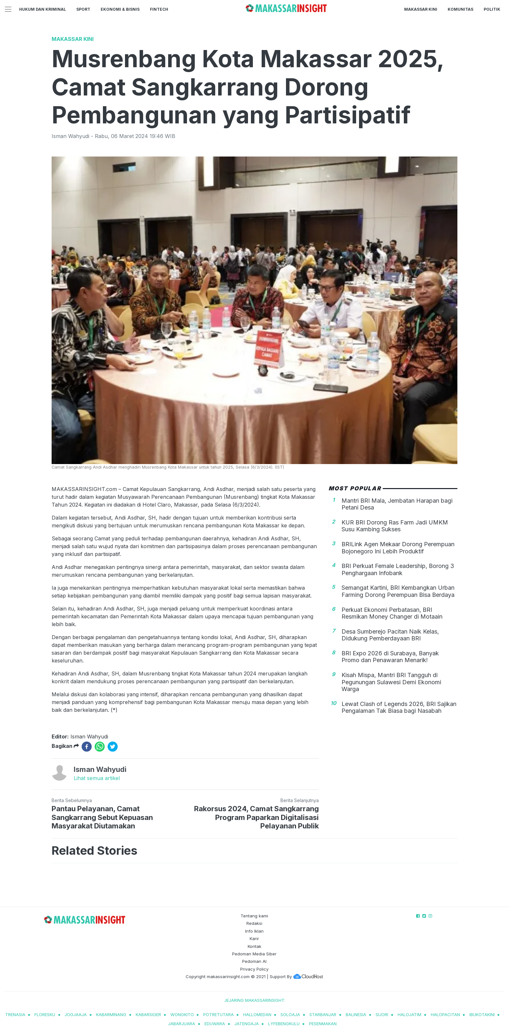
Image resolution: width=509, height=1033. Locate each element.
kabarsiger (148, 1014)
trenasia (15, 1014)
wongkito (182, 1014)
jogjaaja (76, 1014)
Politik (492, 9)
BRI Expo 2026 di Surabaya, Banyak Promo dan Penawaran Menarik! (390, 657)
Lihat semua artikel (97, 778)
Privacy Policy (254, 969)
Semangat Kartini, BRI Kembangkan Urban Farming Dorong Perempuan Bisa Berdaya (397, 591)
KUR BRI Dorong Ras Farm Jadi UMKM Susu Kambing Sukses (394, 526)
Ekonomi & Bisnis (120, 9)
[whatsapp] (99, 746)
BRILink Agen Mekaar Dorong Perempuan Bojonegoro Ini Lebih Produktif (397, 548)
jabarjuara (181, 1023)
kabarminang (111, 1014)
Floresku (44, 1014)
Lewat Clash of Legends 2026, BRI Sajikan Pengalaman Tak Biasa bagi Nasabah (398, 707)
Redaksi (254, 923)
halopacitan (445, 1014)
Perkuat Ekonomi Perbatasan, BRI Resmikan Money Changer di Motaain (391, 613)
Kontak (254, 946)
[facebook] (86, 746)
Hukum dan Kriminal (42, 9)
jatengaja (246, 1023)
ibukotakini (482, 1014)
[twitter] (112, 746)
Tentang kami (254, 915)
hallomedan (257, 1014)
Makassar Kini (420, 9)
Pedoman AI (254, 961)
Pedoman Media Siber (254, 953)
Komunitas (460, 9)
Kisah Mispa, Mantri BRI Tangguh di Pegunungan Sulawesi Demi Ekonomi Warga (391, 682)
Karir (254, 938)
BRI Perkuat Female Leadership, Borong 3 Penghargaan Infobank (397, 569)
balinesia (356, 1014)
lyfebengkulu (284, 1023)
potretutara (218, 1014)
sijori (382, 1014)
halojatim (409, 1014)
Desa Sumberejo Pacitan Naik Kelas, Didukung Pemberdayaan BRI (390, 635)
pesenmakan (323, 1023)
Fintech (159, 9)
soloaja (290, 1014)
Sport (83, 9)
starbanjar (322, 1014)
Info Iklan (254, 931)
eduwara (215, 1023)
